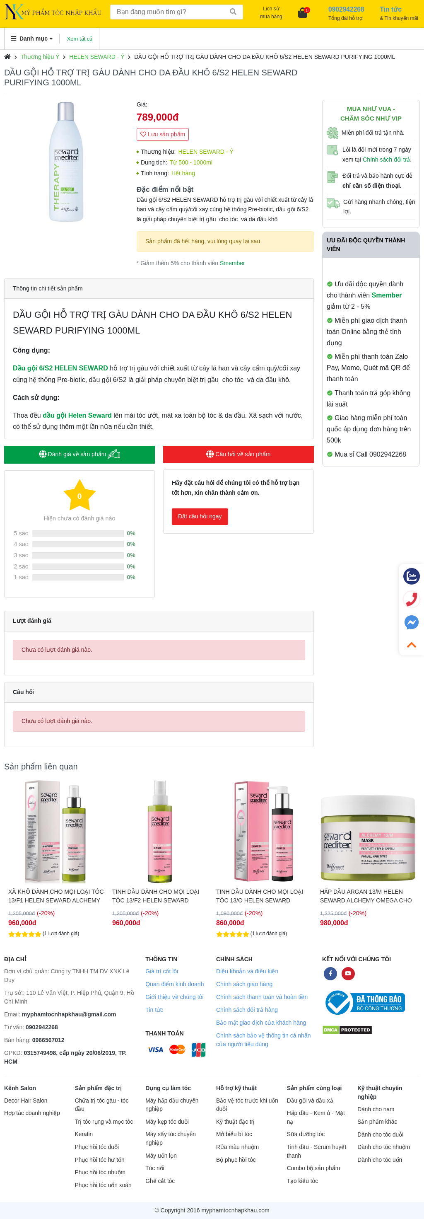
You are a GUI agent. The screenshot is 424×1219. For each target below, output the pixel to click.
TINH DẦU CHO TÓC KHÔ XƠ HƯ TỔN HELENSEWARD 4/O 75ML (53, 896)
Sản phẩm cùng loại (314, 1088)
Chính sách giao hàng (244, 984)
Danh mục (32, 38)
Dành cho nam (375, 1109)
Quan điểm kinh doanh (174, 984)
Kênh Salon (20, 1088)
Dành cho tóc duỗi (380, 1135)
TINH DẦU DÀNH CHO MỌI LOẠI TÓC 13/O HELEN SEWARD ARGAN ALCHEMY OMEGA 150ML (366, 896)
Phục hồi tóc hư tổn (100, 1160)
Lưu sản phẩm (162, 134)
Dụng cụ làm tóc (168, 1088)
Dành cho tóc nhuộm (383, 1147)
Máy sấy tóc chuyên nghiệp (170, 1138)
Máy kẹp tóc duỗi (166, 1122)
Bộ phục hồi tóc (236, 1160)
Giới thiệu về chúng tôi (174, 997)
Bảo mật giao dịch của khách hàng (261, 1022)
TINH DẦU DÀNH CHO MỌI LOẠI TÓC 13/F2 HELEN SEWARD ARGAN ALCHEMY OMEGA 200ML (262, 896)
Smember (232, 263)
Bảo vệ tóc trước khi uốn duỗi (247, 1105)
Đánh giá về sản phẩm (79, 454)
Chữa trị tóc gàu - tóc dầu (102, 1105)
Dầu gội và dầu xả (310, 1101)
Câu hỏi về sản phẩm (238, 454)
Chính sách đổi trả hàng (247, 1009)
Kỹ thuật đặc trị (235, 1122)
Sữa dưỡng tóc (306, 1134)
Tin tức (154, 1009)
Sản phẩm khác (377, 1122)
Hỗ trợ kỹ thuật (236, 1088)
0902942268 (42, 1027)
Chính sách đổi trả (386, 159)
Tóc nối (154, 1168)
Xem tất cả (80, 39)
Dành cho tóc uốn (379, 1160)
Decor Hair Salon (25, 1101)
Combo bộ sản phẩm (313, 1168)
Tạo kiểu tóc (302, 1181)
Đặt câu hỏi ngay (200, 516)
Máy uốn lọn (160, 1156)
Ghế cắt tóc (160, 1181)
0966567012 (48, 1040)
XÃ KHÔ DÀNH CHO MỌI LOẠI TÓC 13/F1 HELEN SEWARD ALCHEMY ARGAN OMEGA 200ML (160, 896)
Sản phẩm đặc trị (98, 1088)
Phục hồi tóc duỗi (97, 1147)
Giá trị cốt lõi (161, 971)
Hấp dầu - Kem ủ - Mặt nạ (316, 1117)
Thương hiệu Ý (40, 56)
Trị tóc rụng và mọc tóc (104, 1122)
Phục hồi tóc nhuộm (100, 1172)
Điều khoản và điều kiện (247, 971)
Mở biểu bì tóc (234, 1134)
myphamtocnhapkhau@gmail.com (69, 1014)
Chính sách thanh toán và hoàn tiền (262, 997)
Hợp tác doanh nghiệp (32, 1113)
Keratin (84, 1134)
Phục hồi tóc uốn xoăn (103, 1185)
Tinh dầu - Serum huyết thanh (317, 1151)
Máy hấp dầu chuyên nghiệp (171, 1105)
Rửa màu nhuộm (237, 1147)
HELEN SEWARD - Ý (96, 56)
